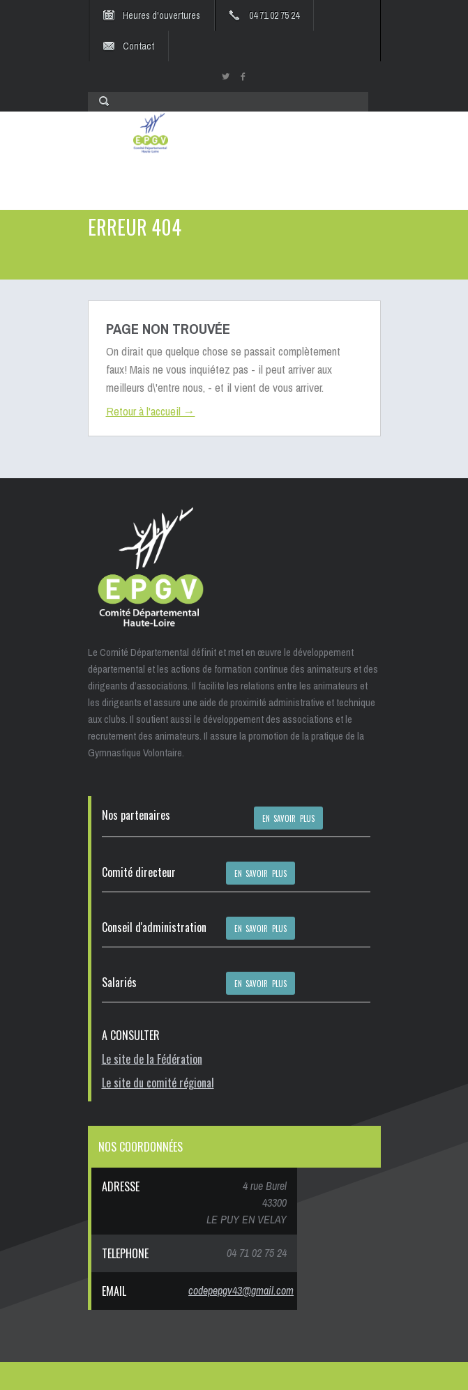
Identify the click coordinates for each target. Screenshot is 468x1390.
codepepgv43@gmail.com (241, 1290)
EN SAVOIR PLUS (288, 818)
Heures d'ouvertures (161, 15)
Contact (138, 46)
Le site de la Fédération (152, 1059)
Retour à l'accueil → (150, 411)
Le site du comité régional (158, 1082)
